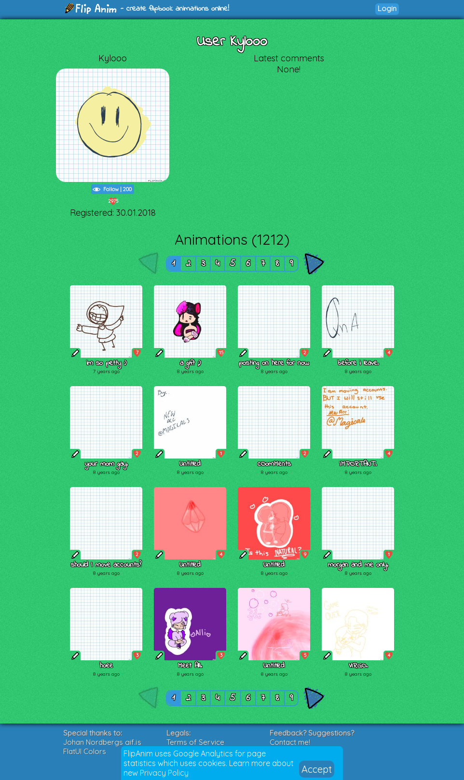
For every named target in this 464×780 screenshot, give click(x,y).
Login (387, 8)
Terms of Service (195, 742)
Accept (316, 769)
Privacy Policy (164, 773)
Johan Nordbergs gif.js (102, 742)
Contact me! (290, 742)
